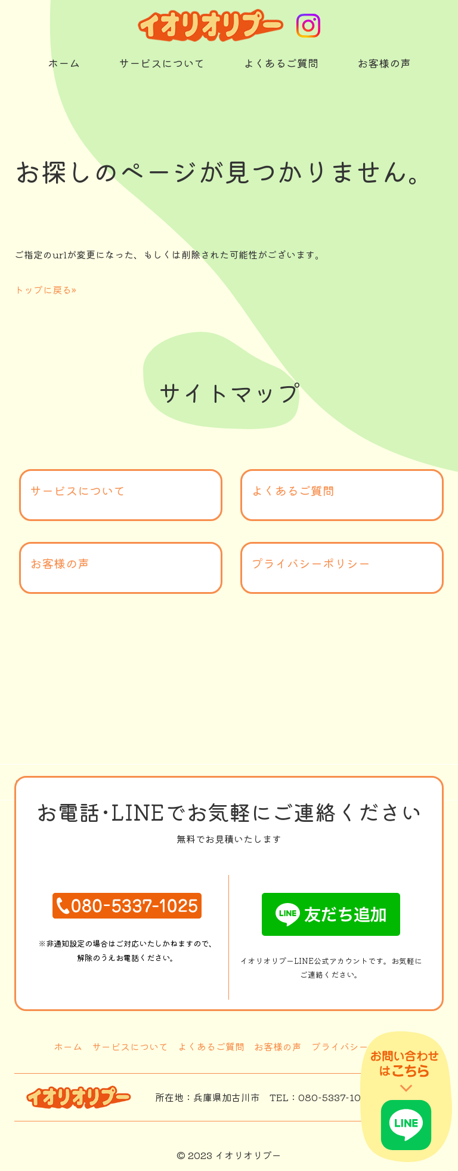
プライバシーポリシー (310, 563)
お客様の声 (59, 563)
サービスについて (77, 490)
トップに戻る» (45, 289)
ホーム (68, 1046)
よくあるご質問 (293, 490)
